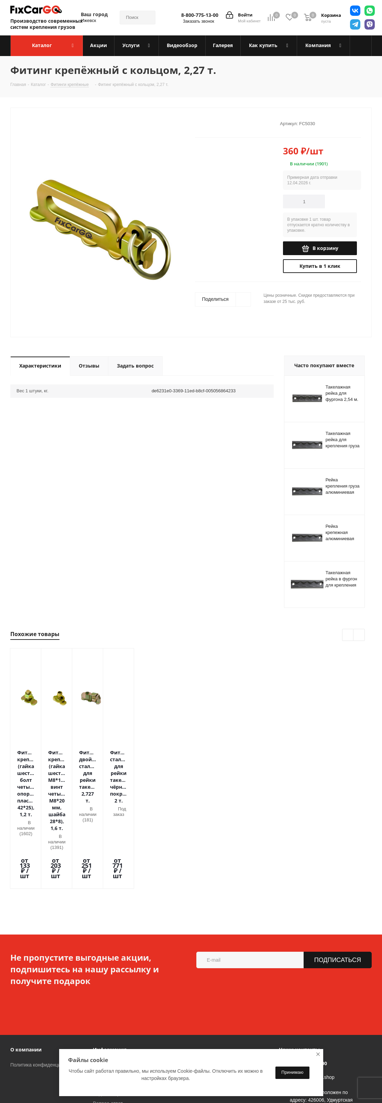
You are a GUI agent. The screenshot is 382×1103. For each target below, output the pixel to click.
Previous (348, 635)
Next (359, 635)
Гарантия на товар (113, 1002)
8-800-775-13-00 (199, 15)
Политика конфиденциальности (45, 983)
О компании (26, 968)
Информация (110, 968)
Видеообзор (106, 1012)
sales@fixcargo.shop (312, 995)
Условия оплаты (111, 983)
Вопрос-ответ (108, 1022)
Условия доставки (113, 993)
